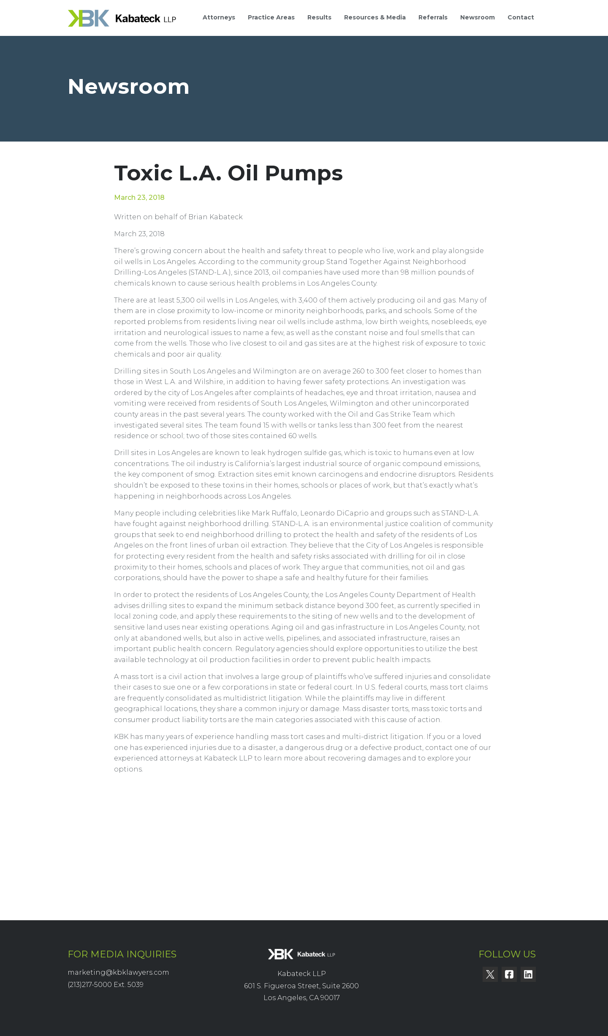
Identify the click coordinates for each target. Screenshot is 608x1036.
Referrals (433, 17)
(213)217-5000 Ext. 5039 (106, 985)
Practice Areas (271, 17)
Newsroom (477, 17)
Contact (521, 17)
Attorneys (219, 17)
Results (319, 17)
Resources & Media (375, 17)
